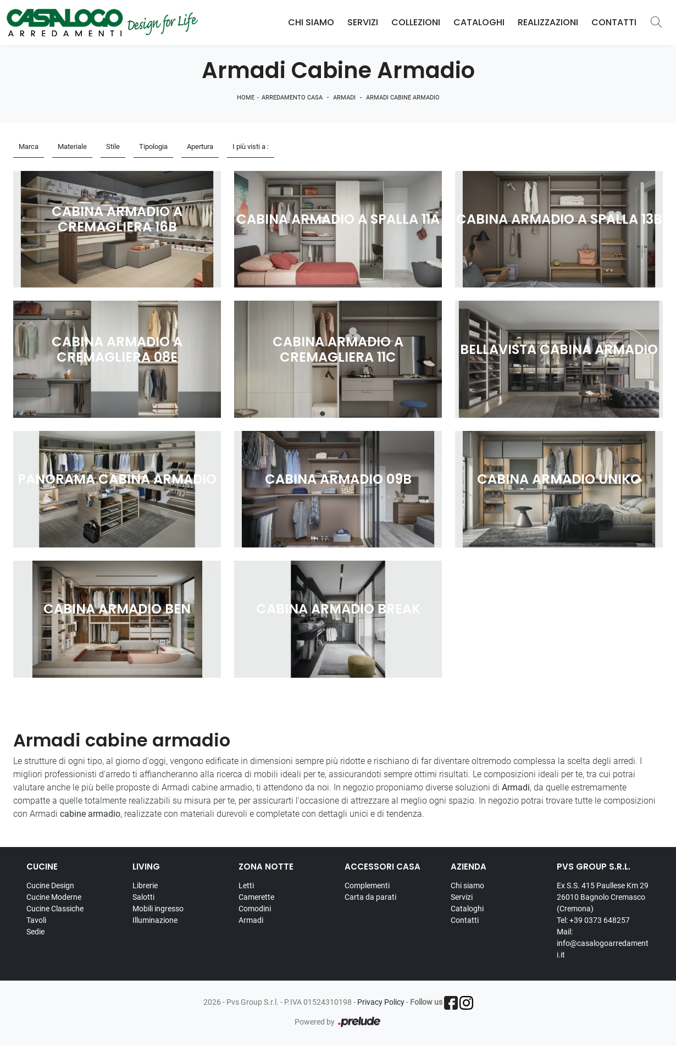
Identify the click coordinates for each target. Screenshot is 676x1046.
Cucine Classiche (55, 908)
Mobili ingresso (158, 908)
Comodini (255, 908)
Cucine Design (50, 885)
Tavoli (36, 920)
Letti (246, 885)
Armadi (344, 97)
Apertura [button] (200, 146)
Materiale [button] (72, 146)
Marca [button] (28, 146)
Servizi (362, 22)
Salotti (143, 897)
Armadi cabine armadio (403, 97)
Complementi (367, 885)
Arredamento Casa (292, 97)
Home (245, 97)
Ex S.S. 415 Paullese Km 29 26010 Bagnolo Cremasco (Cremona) (603, 897)
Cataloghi (479, 22)
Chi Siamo (311, 22)
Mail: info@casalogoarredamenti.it (603, 943)
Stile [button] (113, 146)
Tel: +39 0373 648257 (593, 920)
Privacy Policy (381, 1002)
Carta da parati (370, 897)
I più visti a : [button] (250, 146)
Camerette (256, 897)
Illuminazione (155, 920)
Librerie (145, 885)
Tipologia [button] (153, 146)
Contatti (613, 22)
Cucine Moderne (53, 897)
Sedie (35, 931)
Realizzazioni (548, 22)
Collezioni (415, 22)
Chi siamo (467, 885)
